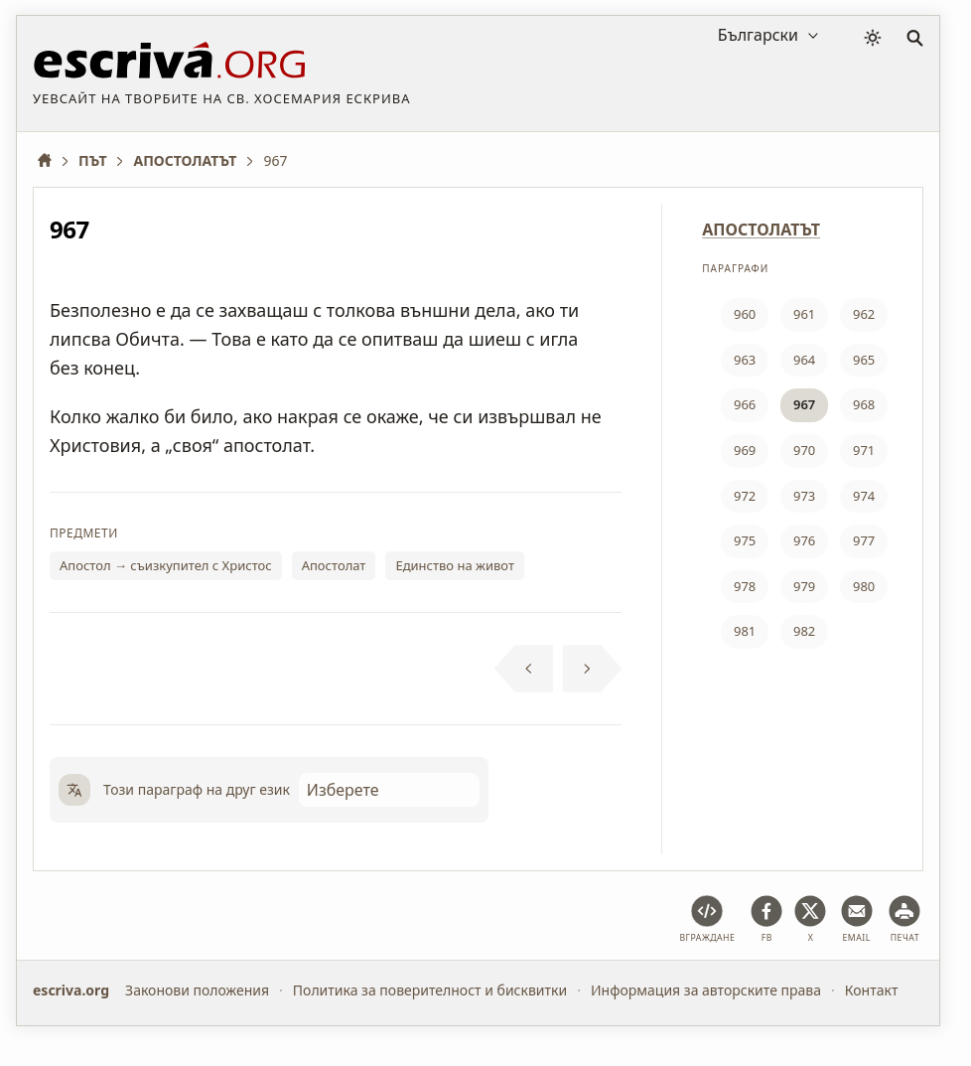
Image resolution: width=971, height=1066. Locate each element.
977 (864, 540)
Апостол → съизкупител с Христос (166, 565)
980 (864, 586)
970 (804, 450)
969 (745, 450)
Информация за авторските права (706, 990)
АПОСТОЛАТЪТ (761, 229)
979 (804, 586)
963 (745, 360)
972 (745, 496)
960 (745, 314)
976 (804, 540)
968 (864, 404)
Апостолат (334, 565)
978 (745, 586)
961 (804, 314)
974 (864, 496)
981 (745, 631)
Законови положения (197, 990)
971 (864, 450)
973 (804, 496)
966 (745, 404)
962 (864, 314)
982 (804, 631)
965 (864, 360)
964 (804, 360)
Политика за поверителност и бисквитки (430, 990)
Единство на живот (454, 565)
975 (745, 540)
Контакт (872, 990)
